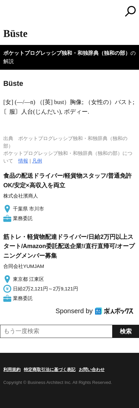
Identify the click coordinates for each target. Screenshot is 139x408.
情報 (23, 161)
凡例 (37, 161)
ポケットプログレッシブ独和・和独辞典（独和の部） (66, 53)
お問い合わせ (92, 369)
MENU (8, 12)
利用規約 (12, 369)
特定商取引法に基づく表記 (49, 369)
